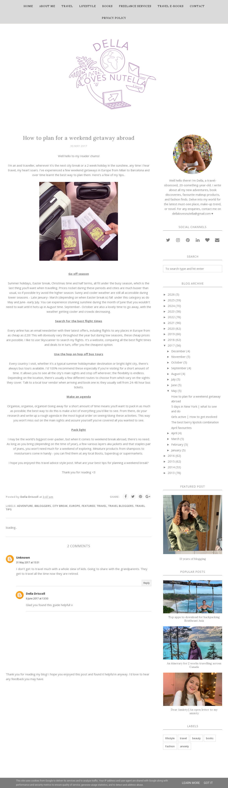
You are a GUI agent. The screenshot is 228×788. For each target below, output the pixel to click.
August (176, 374)
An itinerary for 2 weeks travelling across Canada (194, 665)
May (174, 391)
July (173, 379)
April (174, 433)
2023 (171, 311)
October (177, 362)
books (209, 738)
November (178, 357)
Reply (146, 583)
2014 (171, 467)
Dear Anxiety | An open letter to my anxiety (194, 711)
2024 (171, 306)
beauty (196, 738)
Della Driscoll (35, 593)
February (177, 444)
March (175, 439)
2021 (171, 323)
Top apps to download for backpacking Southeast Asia (194, 618)
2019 (171, 334)
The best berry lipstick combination (195, 422)
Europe (74, 506)
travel (102, 506)
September (179, 368)
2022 (171, 317)
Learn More (191, 783)
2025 (171, 300)
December (178, 351)
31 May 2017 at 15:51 (28, 562)
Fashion (170, 746)
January (176, 450)
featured (88, 506)
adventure (25, 506)
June (174, 385)
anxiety (184, 746)
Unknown (23, 557)
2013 (171, 473)
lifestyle (170, 738)
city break (60, 506)
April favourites (181, 428)
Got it (208, 783)
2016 (171, 456)
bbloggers (43, 506)
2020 (171, 328)
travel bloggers (121, 506)
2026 (171, 294)
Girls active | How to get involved (194, 417)
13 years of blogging (192, 559)
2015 (171, 461)
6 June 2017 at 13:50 (37, 598)
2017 (171, 345)
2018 (171, 340)
